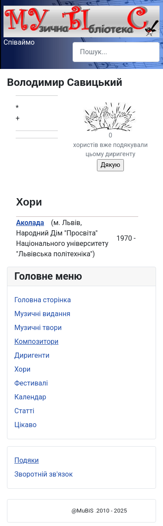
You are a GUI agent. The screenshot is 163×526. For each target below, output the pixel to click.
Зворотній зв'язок (43, 474)
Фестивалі (31, 383)
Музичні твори (38, 327)
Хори (22, 369)
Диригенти (32, 355)
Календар (30, 397)
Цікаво (25, 425)
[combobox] (116, 52)
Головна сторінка (42, 300)
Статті (24, 411)
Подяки (26, 460)
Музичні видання (42, 314)
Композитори (36, 341)
